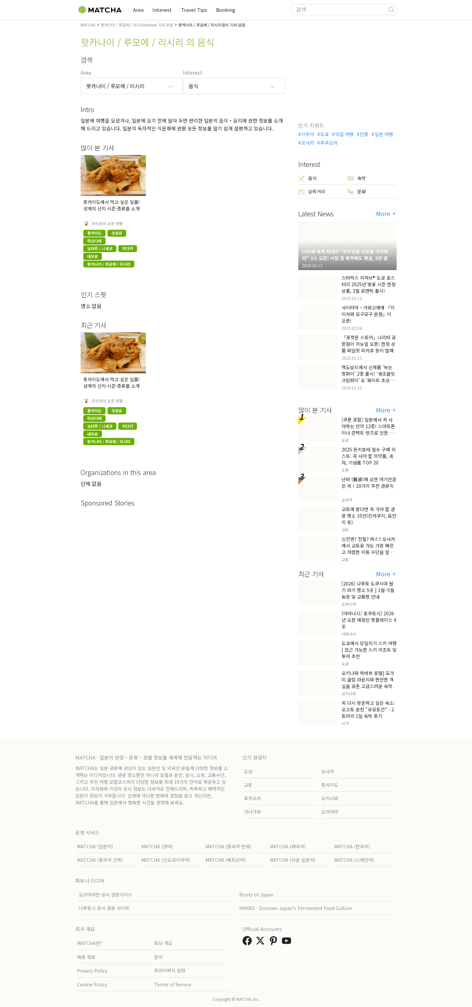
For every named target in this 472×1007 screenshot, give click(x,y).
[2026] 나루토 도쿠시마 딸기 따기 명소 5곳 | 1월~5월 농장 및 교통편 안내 (368, 590)
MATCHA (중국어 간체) (100, 860)
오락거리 (311, 191)
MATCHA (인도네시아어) (165, 860)
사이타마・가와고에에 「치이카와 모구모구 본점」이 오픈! (368, 314)
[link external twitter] (261, 942)
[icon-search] (391, 9)
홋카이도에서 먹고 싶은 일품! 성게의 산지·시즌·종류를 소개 (111, 205)
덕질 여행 (344, 134)
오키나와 (329, 798)
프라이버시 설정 (169, 970)
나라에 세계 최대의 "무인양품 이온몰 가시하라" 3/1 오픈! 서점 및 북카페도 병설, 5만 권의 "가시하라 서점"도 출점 (347, 258)
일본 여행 (384, 134)
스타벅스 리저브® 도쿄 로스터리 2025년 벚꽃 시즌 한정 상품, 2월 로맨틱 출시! (369, 284)
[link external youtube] (288, 942)
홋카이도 (329, 784)
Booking (231, 9)
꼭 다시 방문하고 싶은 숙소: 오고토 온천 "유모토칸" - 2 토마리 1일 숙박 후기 (368, 709)
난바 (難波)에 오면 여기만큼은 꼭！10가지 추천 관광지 (369, 482)
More (384, 213)
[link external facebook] (248, 942)
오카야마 (329, 811)
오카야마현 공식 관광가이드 (105, 894)
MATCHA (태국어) (288, 846)
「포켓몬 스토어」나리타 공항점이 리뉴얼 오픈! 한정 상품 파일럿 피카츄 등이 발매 (369, 344)
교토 (248, 784)
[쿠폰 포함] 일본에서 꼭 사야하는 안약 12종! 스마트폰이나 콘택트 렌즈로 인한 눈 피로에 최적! (368, 429)
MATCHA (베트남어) (226, 860)
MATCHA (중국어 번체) (228, 846)
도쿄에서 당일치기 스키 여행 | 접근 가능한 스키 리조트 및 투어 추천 (369, 650)
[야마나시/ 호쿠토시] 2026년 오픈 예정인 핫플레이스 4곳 (369, 620)
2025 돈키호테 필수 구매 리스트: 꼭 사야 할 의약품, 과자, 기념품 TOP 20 (369, 456)
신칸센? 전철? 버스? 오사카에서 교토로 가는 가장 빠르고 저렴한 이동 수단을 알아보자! (368, 549)
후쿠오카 (328, 142)
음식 (307, 178)
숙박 (356, 178)
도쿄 (324, 134)
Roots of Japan (256, 894)
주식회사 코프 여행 (107, 224)
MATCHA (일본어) (95, 846)
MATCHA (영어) (157, 846)
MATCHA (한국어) (352, 846)
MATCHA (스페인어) (354, 860)
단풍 (364, 134)
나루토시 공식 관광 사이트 (104, 908)
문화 (356, 191)
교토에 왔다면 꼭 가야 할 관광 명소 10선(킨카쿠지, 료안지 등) (369, 515)
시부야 (307, 134)
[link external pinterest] (275, 942)
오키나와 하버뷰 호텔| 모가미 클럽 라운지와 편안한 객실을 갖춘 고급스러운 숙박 (368, 679)
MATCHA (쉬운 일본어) (293, 860)
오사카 (307, 142)
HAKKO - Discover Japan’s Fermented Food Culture (295, 908)
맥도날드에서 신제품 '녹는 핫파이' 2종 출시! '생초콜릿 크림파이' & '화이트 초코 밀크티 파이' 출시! (368, 377)
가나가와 (252, 811)
